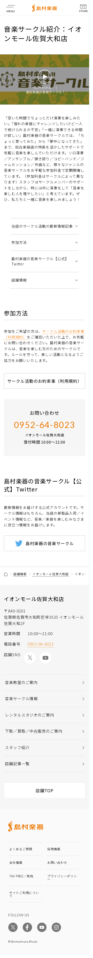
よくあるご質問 (20, 849)
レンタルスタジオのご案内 (29, 715)
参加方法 (19, 242)
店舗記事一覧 (17, 763)
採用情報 (53, 849)
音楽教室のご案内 (21, 682)
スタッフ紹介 (17, 747)
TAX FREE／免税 (21, 876)
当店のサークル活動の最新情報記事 (42, 226)
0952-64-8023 (44, 424)
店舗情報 (19, 280)
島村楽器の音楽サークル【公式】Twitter (40, 261)
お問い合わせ (57, 862)
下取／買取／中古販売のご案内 (34, 731)
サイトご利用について (24, 894)
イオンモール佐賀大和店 (51, 574)
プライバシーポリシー (62, 877)
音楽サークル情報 (21, 698)
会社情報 (15, 862)
